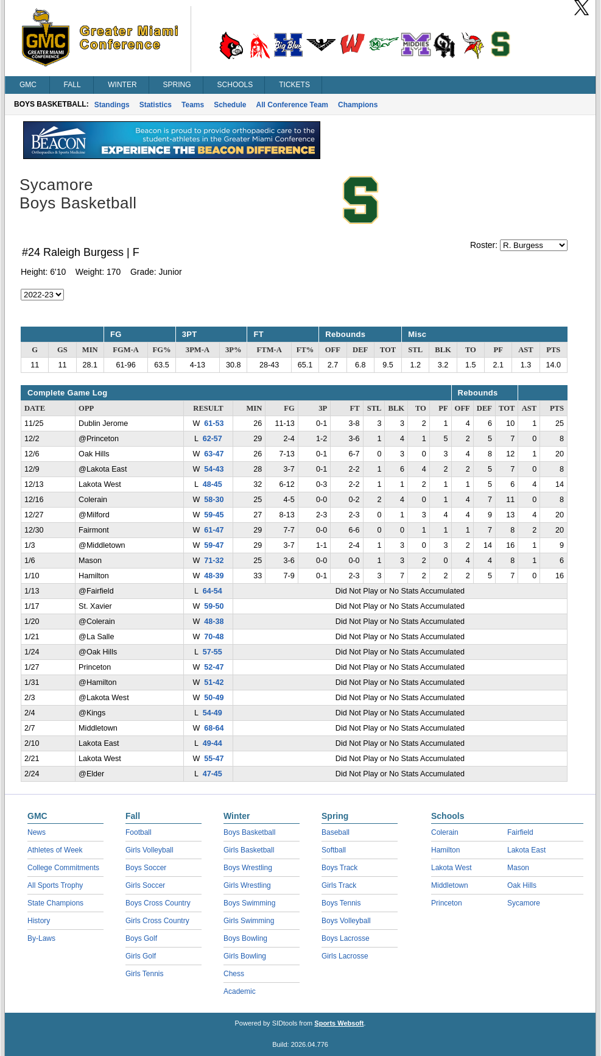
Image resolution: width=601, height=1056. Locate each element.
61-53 (213, 423)
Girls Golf (140, 956)
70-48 (213, 637)
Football (138, 832)
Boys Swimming (249, 903)
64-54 (212, 591)
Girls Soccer (145, 885)
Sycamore (523, 903)
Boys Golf (141, 938)
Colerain (445, 832)
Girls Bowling (244, 956)
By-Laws (41, 938)
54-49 (212, 713)
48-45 (212, 484)
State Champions (55, 903)
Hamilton (445, 850)
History (38, 920)
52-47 (213, 667)
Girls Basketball (248, 850)
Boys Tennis (341, 903)
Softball (334, 850)
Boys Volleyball (346, 920)
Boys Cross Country (158, 903)
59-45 (213, 515)
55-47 (213, 758)
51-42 (213, 682)
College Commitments (63, 867)
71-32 (213, 560)
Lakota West (451, 867)
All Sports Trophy (55, 885)
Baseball (336, 832)
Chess (233, 973)
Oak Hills (521, 885)
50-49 (213, 697)
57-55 (212, 652)
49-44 (212, 743)
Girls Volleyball (149, 850)
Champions (358, 105)
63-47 (213, 454)
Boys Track (339, 867)
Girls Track (339, 885)
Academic (239, 991)
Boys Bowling (245, 938)
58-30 (213, 499)
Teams (192, 105)
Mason (518, 867)
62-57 (212, 438)
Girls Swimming (248, 920)
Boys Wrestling (247, 867)
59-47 (213, 545)
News (36, 832)
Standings (112, 105)
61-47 (213, 530)
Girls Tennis (144, 973)
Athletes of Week (55, 850)
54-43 (213, 469)
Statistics (155, 105)
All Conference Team (292, 105)
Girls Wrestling (247, 885)
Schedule (230, 105)
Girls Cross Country (157, 920)
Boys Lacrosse (346, 938)
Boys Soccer (145, 867)
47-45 (212, 774)
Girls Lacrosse (345, 956)
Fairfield (520, 832)
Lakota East (526, 850)
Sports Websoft (339, 1023)
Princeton (446, 903)
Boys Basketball (249, 832)
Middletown (449, 885)
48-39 (213, 576)
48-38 (213, 621)
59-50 (213, 606)
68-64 (213, 728)
